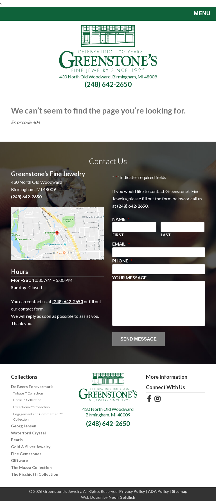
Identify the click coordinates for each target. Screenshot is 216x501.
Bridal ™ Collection (27, 400)
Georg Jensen (23, 425)
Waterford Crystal (28, 432)
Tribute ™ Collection (28, 393)
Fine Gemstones (26, 453)
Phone (122, 260)
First (118, 235)
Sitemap (179, 491)
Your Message (129, 277)
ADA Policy (158, 491)
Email (121, 243)
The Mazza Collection (31, 467)
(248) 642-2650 (108, 84)
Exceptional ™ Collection (31, 407)
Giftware (19, 460)
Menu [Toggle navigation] (197, 14)
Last (166, 235)
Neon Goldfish (122, 497)
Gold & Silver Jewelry (30, 446)
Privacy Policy (132, 491)
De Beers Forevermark (32, 386)
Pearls (17, 439)
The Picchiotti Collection (34, 474)
